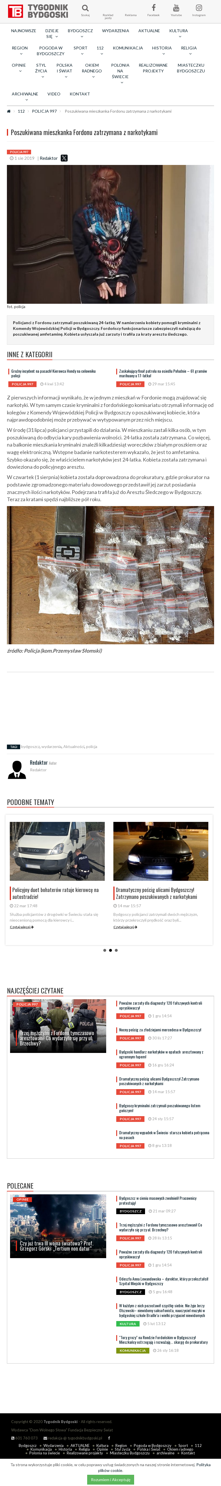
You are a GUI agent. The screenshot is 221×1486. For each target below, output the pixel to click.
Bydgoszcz (28, 1445)
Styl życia (122, 1449)
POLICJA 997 (44, 111)
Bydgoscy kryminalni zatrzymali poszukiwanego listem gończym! (159, 1107)
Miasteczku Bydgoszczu (191, 68)
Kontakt (80, 93)
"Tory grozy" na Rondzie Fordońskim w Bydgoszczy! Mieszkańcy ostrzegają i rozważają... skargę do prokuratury (163, 1339)
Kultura (102, 1445)
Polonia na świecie (44, 1453)
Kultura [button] (178, 33)
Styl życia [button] (41, 71)
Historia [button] (162, 50)
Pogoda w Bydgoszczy (50, 50)
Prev (14, 854)
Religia (84, 1449)
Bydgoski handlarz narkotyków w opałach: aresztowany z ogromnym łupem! (161, 1054)
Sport (183, 1445)
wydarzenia (51, 746)
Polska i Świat (148, 1449)
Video (53, 93)
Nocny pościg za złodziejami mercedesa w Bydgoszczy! (160, 1029)
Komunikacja (128, 47)
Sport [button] (80, 50)
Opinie (102, 1449)
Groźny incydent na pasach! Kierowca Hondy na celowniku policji (53, 373)
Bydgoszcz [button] (80, 33)
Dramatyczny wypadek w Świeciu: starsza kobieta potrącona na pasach (164, 1134)
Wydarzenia (115, 30)
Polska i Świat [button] (64, 71)
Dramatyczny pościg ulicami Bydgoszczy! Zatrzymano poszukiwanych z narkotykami (159, 1081)
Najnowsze (23, 30)
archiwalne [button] (25, 96)
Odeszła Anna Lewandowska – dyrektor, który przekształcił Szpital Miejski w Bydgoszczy (163, 1281)
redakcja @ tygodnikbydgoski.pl (72, 1438)
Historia (65, 1449)
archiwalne (165, 1453)
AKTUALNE (149, 30)
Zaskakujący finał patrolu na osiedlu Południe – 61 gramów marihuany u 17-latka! (163, 373)
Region (121, 1445)
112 (21, 111)
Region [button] (20, 50)
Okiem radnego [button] (92, 71)
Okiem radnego (180, 1449)
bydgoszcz (30, 746)
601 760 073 (24, 1438)
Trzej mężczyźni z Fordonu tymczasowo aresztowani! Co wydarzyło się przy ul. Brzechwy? (160, 1227)
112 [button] (100, 50)
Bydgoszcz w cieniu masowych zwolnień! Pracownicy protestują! (157, 1200)
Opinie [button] (19, 68)
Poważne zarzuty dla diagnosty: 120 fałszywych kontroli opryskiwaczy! (160, 1005)
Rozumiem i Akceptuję (110, 1479)
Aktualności (73, 746)
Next (203, 854)
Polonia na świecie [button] (120, 73)
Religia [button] (189, 50)
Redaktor (49, 158)
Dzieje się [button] (52, 33)
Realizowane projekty (153, 68)
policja (91, 746)
